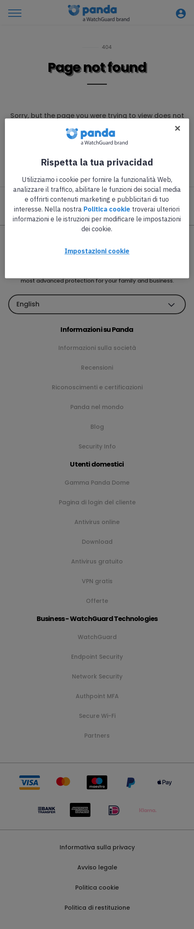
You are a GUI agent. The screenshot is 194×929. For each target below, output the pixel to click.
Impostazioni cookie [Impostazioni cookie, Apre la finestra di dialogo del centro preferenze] (97, 251)
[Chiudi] (178, 129)
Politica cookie (106, 209)
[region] (97, 198)
